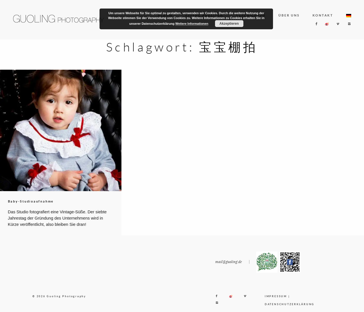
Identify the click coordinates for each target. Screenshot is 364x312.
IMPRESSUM (276, 300)
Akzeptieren (229, 24)
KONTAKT (323, 15)
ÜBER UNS (288, 15)
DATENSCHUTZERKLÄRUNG (290, 308)
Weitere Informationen (191, 23)
